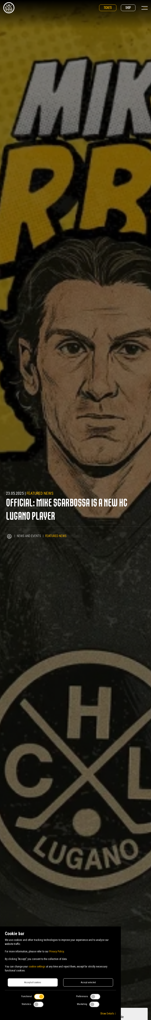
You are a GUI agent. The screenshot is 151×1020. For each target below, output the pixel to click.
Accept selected (88, 982)
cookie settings (37, 966)
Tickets (108, 8)
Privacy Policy (56, 951)
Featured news (40, 493)
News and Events (29, 536)
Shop (128, 8)
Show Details (108, 1013)
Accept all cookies (32, 982)
